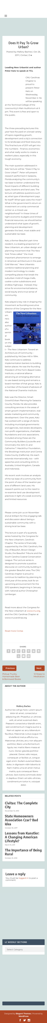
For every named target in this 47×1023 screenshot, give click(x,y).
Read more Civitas (14, 631)
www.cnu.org (33, 611)
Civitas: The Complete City (21, 805)
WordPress (23, 1016)
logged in (23, 878)
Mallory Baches (24, 52)
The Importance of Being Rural (23, 852)
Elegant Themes (23, 1013)
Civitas (24, 55)
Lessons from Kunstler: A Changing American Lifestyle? (22, 837)
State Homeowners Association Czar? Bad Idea (21, 820)
